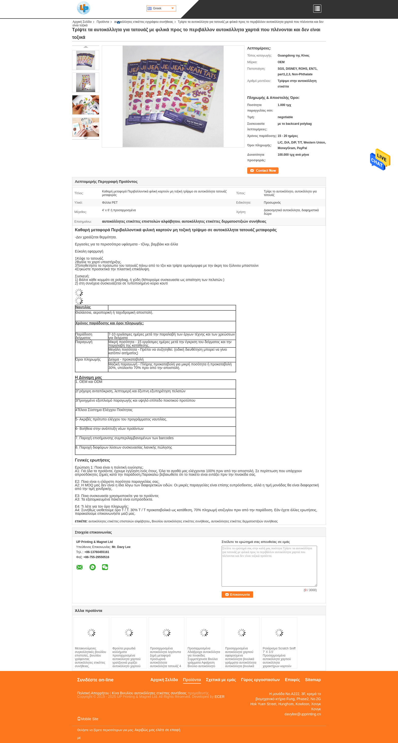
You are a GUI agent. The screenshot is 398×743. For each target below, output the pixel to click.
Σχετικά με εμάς (221, 680)
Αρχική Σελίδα (82, 22)
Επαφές (292, 680)
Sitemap (313, 680)
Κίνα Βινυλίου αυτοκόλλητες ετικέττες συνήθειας (149, 693)
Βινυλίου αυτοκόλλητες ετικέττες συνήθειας (180, 521)
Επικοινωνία (255, 170)
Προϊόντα (103, 22)
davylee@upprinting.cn (303, 714)
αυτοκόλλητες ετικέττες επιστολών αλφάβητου (119, 521)
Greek (163, 8)
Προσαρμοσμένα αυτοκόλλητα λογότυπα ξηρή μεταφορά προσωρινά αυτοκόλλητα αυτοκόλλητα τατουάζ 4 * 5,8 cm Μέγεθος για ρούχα (165, 661)
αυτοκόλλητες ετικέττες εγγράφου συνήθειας (143, 22)
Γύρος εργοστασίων (260, 680)
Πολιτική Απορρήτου (93, 693)
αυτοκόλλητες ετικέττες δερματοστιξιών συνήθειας (244, 521)
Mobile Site (87, 719)
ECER (220, 697)
